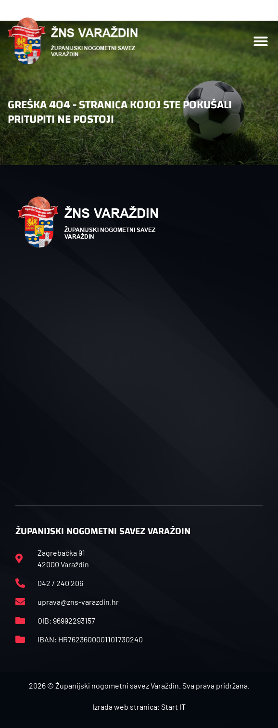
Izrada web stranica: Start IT (139, 706)
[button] (260, 41)
